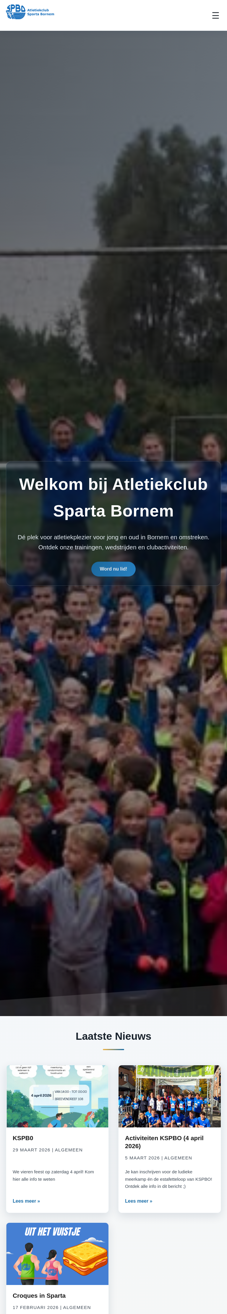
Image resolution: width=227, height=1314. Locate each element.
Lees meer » (26, 1201)
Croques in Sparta (39, 1295)
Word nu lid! (113, 570)
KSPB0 (23, 1138)
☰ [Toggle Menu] (216, 15)
